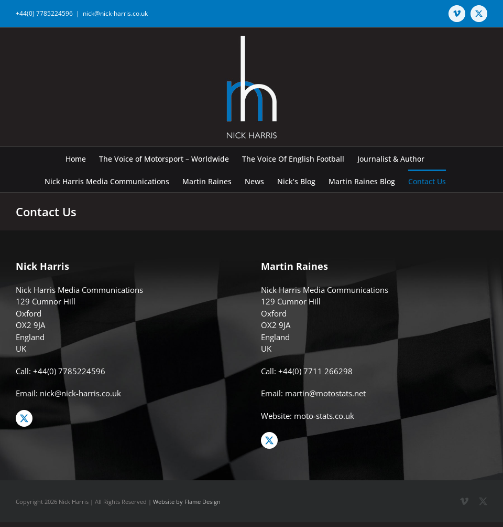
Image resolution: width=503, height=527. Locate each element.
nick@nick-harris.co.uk (115, 13)
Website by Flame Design (187, 501)
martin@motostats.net (325, 393)
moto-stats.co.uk (324, 415)
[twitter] (24, 418)
